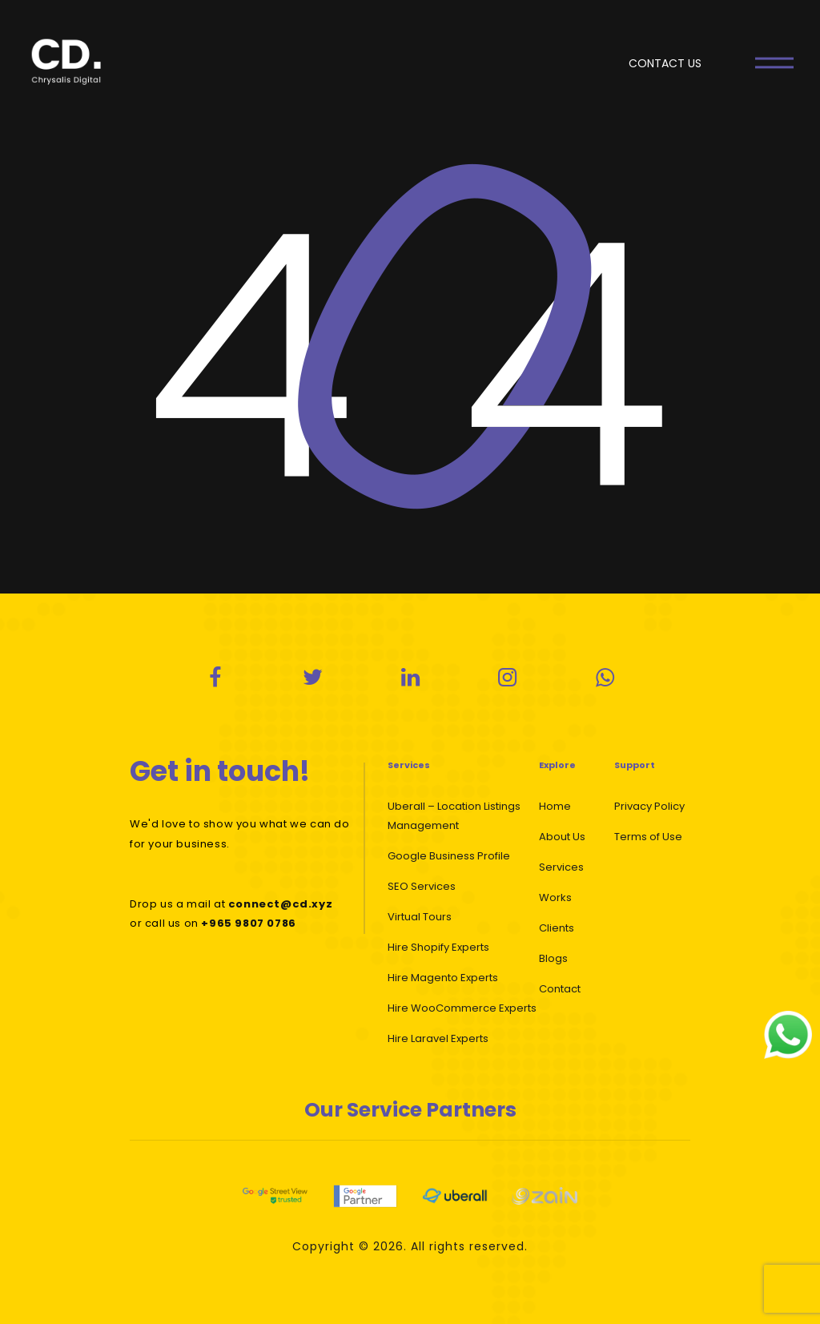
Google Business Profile (449, 855)
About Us (562, 836)
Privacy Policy (649, 806)
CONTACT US (665, 63)
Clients (556, 928)
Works (555, 897)
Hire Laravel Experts (438, 1038)
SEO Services (422, 886)
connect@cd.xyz (280, 904)
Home (555, 806)
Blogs (553, 958)
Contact (560, 988)
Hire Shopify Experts (438, 947)
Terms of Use (648, 836)
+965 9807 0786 (248, 923)
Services (561, 867)
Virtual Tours (420, 916)
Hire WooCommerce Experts (462, 1008)
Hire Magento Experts (443, 977)
